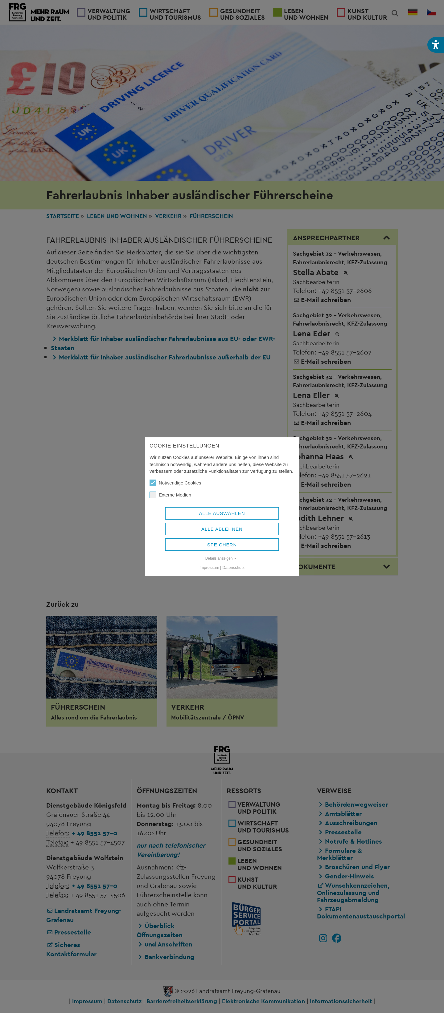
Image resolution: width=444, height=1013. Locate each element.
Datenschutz (233, 567)
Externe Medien (170, 495)
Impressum (209, 567)
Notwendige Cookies (175, 483)
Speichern (222, 544)
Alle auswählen (222, 513)
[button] (435, 45)
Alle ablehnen (222, 529)
